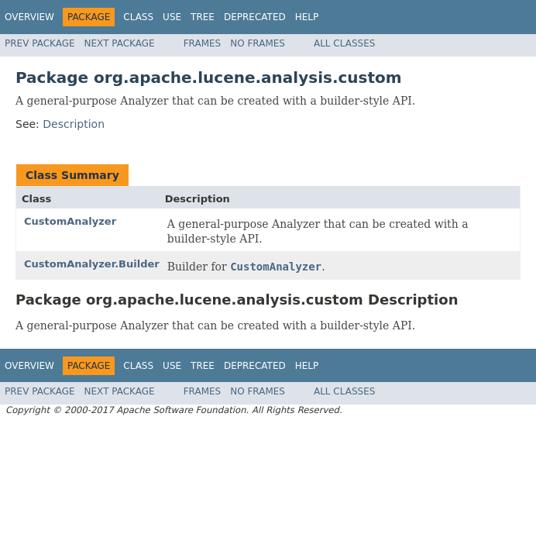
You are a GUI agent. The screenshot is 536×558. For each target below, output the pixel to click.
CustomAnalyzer (70, 221)
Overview (29, 17)
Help (307, 17)
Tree (203, 17)
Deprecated (255, 17)
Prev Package (40, 43)
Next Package (119, 43)
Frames (203, 43)
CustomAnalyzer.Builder (92, 264)
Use (172, 17)
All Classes (344, 43)
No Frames (257, 43)
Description (74, 124)
